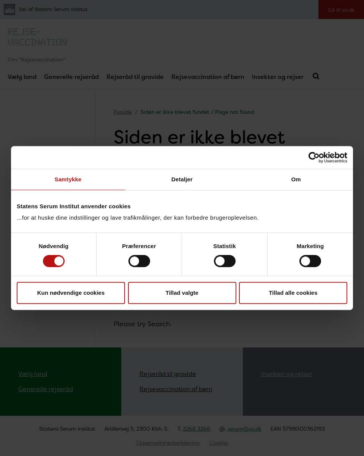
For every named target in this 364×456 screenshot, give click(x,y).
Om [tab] (296, 179)
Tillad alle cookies (293, 292)
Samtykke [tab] (68, 179)
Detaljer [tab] (182, 179)
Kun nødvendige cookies (71, 292)
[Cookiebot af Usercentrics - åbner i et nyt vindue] (314, 157)
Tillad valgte (182, 292)
